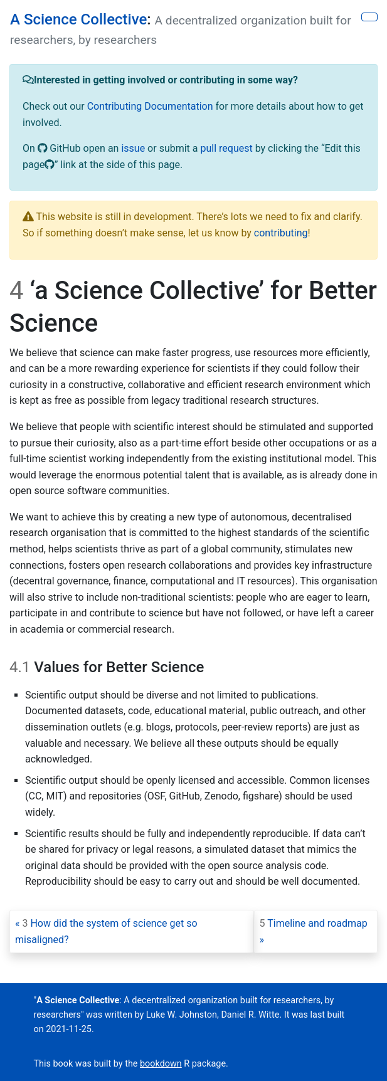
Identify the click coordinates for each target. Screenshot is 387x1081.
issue (133, 148)
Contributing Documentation (150, 106)
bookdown (161, 1063)
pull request (226, 148)
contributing (281, 233)
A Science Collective (78, 19)
